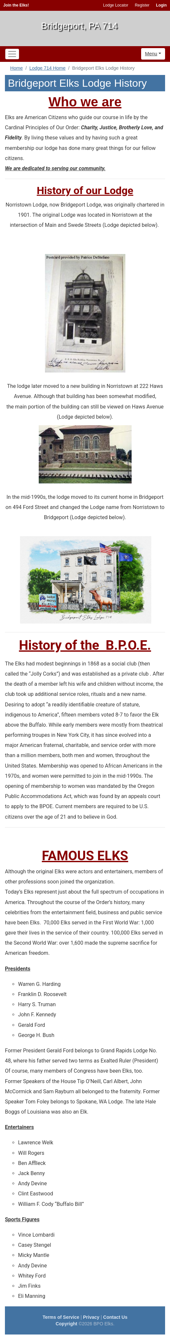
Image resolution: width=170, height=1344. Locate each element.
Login (161, 5)
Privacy (91, 1317)
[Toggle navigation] (12, 54)
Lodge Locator (115, 5)
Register (142, 5)
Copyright (66, 1323)
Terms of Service (61, 1317)
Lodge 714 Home (47, 68)
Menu (151, 53)
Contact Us (115, 1317)
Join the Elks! (16, 5)
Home (16, 68)
